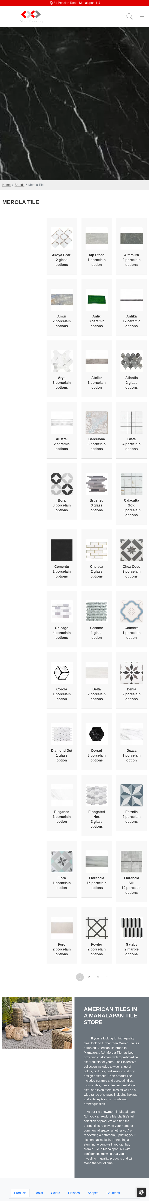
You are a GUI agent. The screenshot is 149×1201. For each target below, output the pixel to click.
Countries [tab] (113, 1193)
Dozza (132, 755)
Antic (96, 321)
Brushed (96, 505)
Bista (132, 444)
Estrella (132, 817)
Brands (19, 184)
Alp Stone (97, 260)
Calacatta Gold (132, 508)
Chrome (96, 633)
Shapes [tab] (93, 1193)
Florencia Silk (132, 885)
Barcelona (97, 444)
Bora (62, 505)
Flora (62, 883)
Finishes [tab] (74, 1193)
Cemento (62, 571)
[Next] (107, 977)
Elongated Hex (96, 819)
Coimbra (132, 633)
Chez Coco (132, 571)
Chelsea (96, 571)
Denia (132, 694)
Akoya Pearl (62, 260)
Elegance (62, 817)
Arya (62, 382)
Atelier (97, 382)
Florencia (97, 883)
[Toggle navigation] (142, 16)
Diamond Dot (61, 755)
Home (6, 184)
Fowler (97, 949)
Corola (62, 694)
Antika (131, 321)
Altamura (132, 260)
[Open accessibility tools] (141, 1192)
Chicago (62, 633)
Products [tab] (20, 1193)
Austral (61, 444)
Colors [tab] (55, 1193)
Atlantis (131, 382)
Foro (62, 949)
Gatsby (132, 949)
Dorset (97, 755)
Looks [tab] (39, 1193)
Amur (62, 321)
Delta (97, 694)
